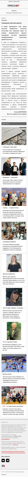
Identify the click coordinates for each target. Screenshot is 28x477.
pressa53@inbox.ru (5, 439)
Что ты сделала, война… (10, 342)
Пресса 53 (15, 444)
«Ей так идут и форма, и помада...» (13, 308)
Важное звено (7, 374)
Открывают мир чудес (10, 147)
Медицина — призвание (10, 177)
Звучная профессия (9, 274)
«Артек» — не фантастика (11, 208)
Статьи (3, 18)
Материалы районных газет (14, 13)
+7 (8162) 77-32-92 (17, 436)
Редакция (3, 474)
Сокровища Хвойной (9, 242)
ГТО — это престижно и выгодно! (13, 406)
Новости (14, 10)
